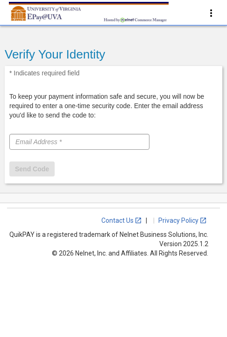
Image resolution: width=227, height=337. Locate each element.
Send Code (32, 169)
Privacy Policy (182, 220)
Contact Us (121, 220)
